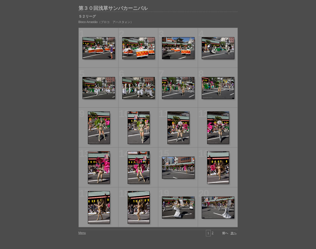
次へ (234, 233)
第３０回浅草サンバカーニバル (113, 8)
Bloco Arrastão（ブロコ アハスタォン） (106, 22)
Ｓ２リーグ (87, 16)
